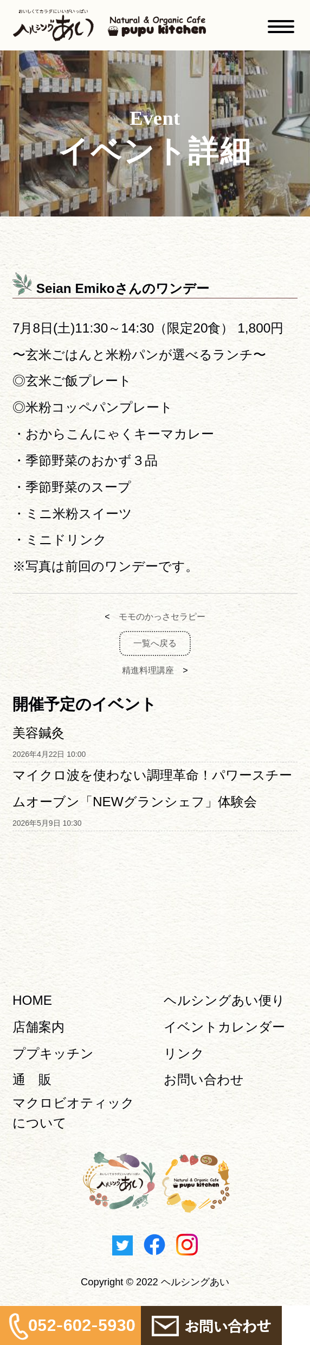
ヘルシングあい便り (224, 1000)
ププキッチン (53, 1053)
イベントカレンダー (224, 1026)
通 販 (31, 1079)
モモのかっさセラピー (162, 616)
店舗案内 (38, 1026)
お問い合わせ (204, 1079)
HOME (32, 1000)
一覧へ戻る (155, 643)
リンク (184, 1053)
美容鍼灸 (38, 732)
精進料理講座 (148, 670)
